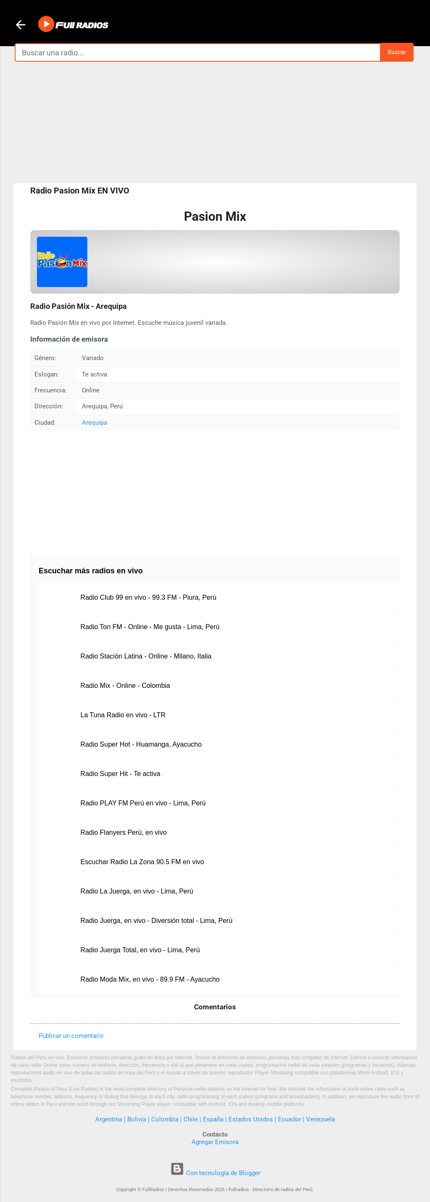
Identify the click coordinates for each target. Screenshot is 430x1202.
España (213, 1119)
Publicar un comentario (71, 1036)
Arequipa (94, 422)
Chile (191, 1119)
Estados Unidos (250, 1119)
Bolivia (136, 1119)
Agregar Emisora (215, 1142)
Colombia (164, 1119)
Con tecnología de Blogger (215, 1173)
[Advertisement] (215, 122)
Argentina (108, 1119)
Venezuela (320, 1119)
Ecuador (289, 1119)
